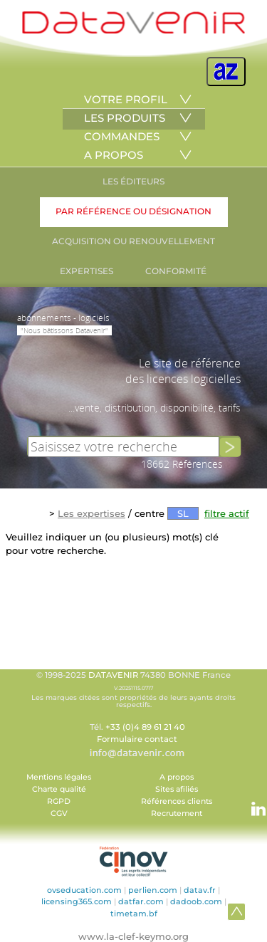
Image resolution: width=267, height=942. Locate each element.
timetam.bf (133, 914)
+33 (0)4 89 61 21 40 (145, 727)
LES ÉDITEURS (133, 181)
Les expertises (91, 513)
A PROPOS (113, 155)
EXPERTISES (86, 271)
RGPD (58, 801)
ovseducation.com (84, 890)
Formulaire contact (137, 739)
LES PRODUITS (124, 118)
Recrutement (176, 813)
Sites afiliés (176, 789)
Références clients (176, 801)
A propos (176, 777)
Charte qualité (59, 789)
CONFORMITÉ (175, 271)
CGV (59, 813)
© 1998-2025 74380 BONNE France (134, 689)
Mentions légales (58, 777)
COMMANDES (121, 136)
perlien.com (152, 890)
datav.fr (200, 890)
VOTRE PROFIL (125, 99)
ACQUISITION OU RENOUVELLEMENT (133, 241)
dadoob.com (196, 901)
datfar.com (141, 901)
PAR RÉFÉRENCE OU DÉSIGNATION (133, 211)
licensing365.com (76, 901)
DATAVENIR (113, 675)
